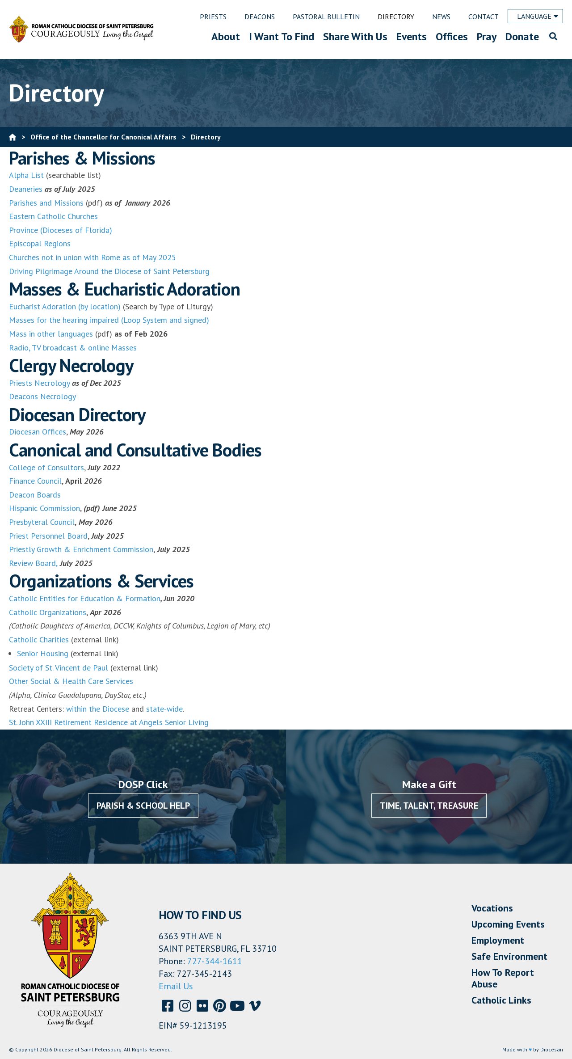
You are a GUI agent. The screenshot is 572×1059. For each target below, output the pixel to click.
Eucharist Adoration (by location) (65, 306)
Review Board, (33, 563)
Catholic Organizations (47, 612)
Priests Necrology (39, 383)
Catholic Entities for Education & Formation (84, 598)
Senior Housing (42, 653)
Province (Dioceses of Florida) (60, 230)
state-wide (164, 709)
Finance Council (35, 481)
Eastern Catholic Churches (53, 216)
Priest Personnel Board (48, 536)
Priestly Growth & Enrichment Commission (81, 549)
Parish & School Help (143, 805)
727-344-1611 (214, 961)
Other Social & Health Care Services (71, 681)
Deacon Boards (35, 494)
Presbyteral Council (42, 522)
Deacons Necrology (42, 396)
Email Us (176, 986)
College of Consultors (46, 467)
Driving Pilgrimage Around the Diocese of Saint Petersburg (109, 271)
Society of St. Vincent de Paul (58, 667)
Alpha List (26, 175)
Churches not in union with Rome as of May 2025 (92, 257)
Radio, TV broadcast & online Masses (73, 347)
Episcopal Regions (40, 243)
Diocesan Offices (37, 431)
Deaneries (25, 189)
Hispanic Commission (44, 508)
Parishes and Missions (46, 203)
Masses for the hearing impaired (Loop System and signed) (109, 320)
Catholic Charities (39, 639)
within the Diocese (97, 709)
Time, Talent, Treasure (429, 805)
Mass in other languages (51, 334)
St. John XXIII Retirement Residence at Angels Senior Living (109, 722)
